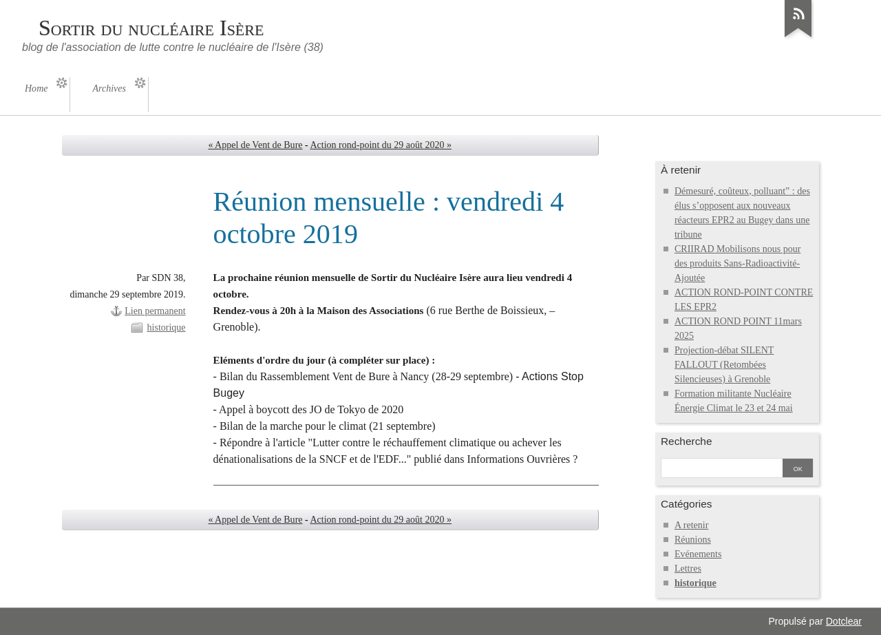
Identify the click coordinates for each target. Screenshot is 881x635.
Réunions (693, 539)
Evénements (698, 554)
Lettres (688, 568)
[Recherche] (722, 469)
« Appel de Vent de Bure (255, 145)
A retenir (691, 525)
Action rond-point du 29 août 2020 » (381, 145)
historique (166, 327)
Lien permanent (155, 311)
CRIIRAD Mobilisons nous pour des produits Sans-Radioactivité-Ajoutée (737, 263)
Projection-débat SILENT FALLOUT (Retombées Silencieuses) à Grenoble (724, 364)
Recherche (686, 441)
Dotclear (844, 621)
